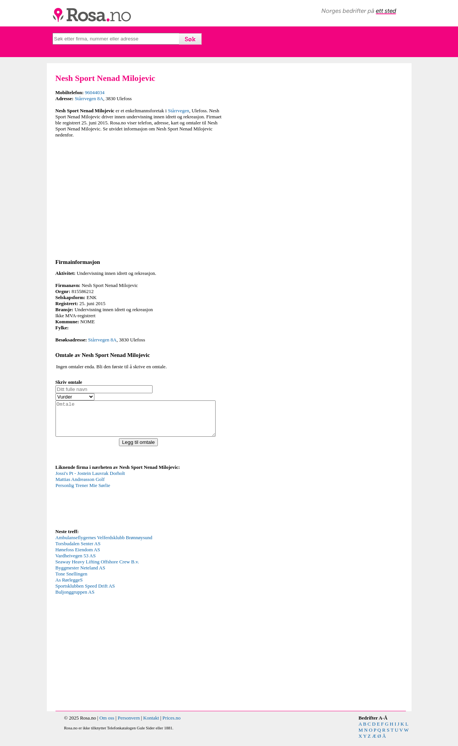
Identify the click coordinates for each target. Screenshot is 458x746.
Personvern (129, 724)
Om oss (106, 724)
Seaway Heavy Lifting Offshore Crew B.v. (97, 568)
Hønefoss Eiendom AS (78, 556)
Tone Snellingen (72, 580)
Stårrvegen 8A (89, 98)
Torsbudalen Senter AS (78, 550)
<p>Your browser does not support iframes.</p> (112, 505)
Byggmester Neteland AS (80, 574)
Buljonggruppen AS (75, 599)
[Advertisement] (140, 197)
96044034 (95, 92)
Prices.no (171, 724)
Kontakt (151, 724)
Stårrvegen (178, 110)
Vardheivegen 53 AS (76, 562)
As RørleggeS (69, 586)
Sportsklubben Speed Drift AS (85, 593)
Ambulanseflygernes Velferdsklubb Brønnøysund (104, 544)
